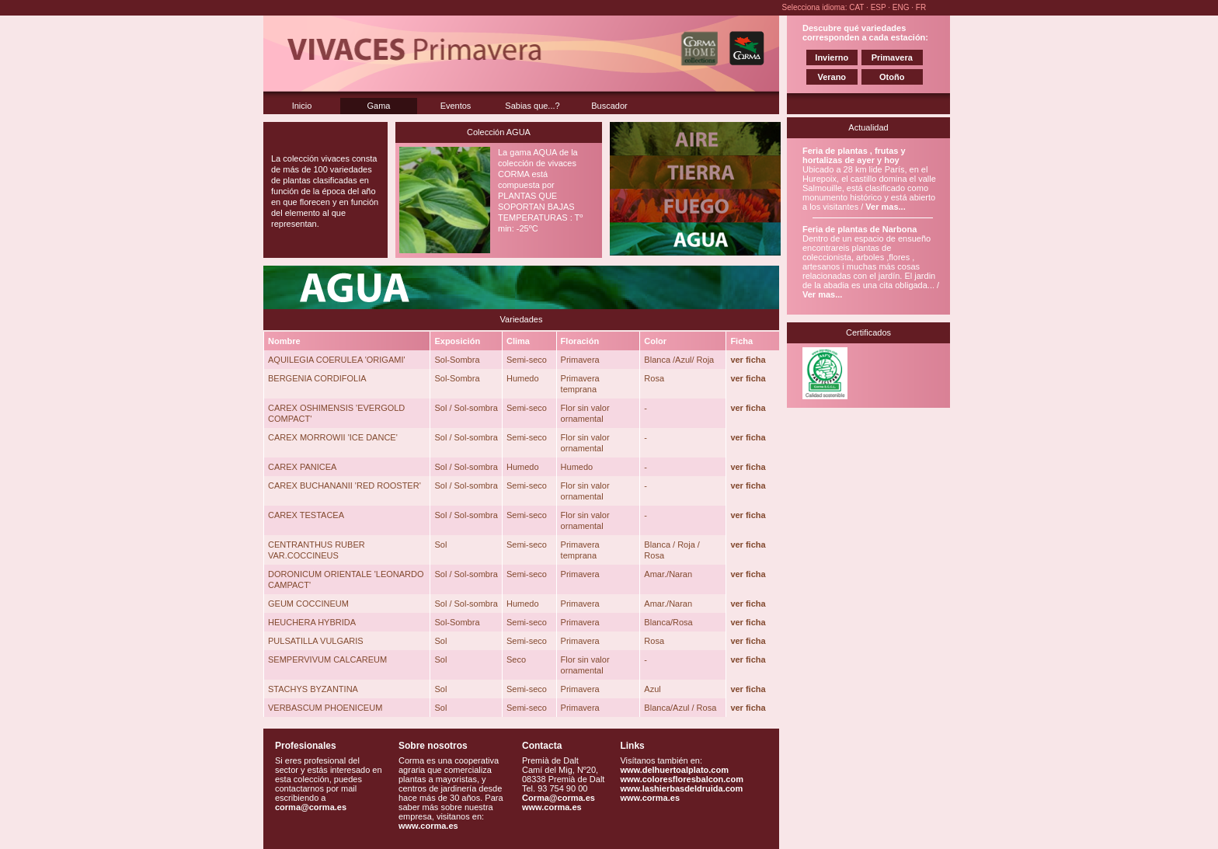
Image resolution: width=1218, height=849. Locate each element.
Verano (831, 77)
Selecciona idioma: (816, 7)
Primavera (892, 57)
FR (921, 7)
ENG (902, 7)
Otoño (891, 77)
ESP (880, 7)
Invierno (831, 57)
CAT (857, 7)
